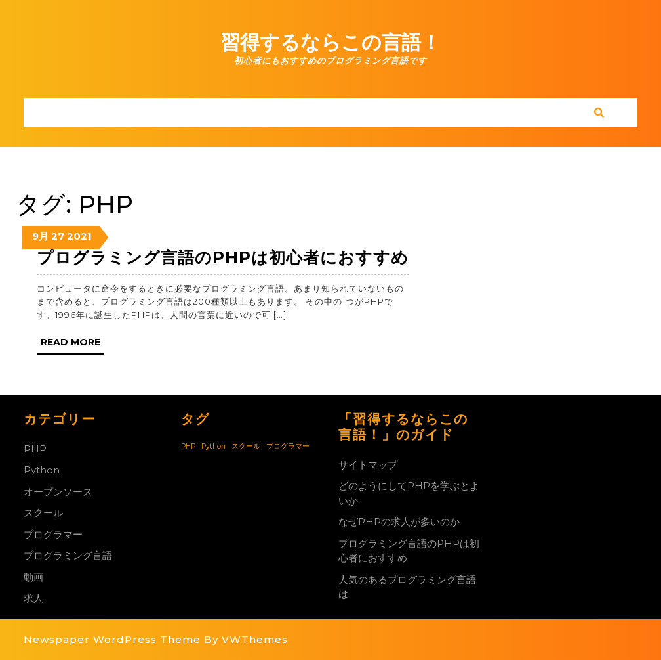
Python (42, 470)
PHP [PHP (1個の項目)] (188, 446)
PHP (35, 449)
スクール (43, 512)
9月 (40, 236)
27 (57, 236)
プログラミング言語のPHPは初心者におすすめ (223, 257)
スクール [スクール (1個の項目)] (245, 446)
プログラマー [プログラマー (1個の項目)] (288, 446)
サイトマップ (367, 464)
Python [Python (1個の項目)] (213, 446)
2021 (79, 236)
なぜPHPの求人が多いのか (399, 522)
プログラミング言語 (68, 555)
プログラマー (53, 534)
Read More (72, 345)
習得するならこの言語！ (330, 42)
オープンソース (58, 491)
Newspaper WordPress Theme (112, 639)
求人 (33, 598)
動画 (33, 577)
